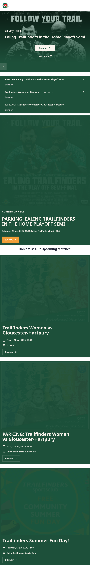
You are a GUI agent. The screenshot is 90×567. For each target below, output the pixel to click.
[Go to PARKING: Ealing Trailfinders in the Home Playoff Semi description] (45, 160)
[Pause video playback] (3, 66)
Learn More (46, 57)
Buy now (45, 48)
